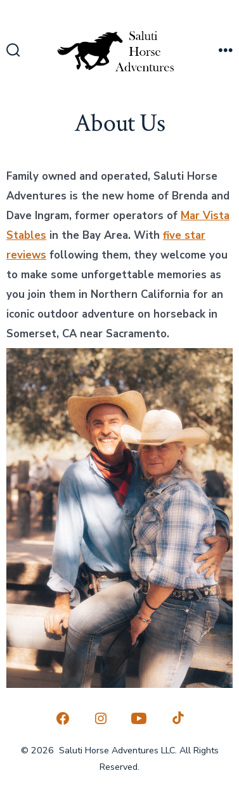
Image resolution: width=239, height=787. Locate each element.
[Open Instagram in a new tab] (101, 718)
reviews (26, 255)
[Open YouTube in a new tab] (139, 718)
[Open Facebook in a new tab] (63, 718)
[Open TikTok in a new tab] (177, 718)
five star (184, 235)
